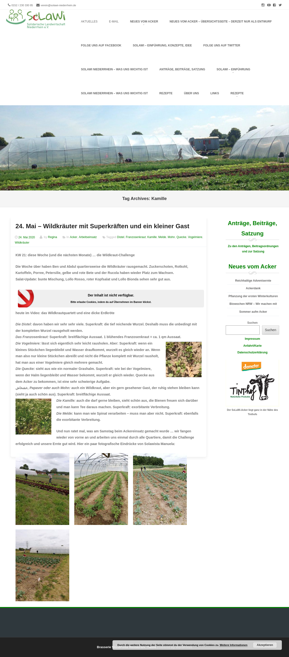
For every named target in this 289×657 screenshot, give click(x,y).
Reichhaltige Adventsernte (253, 280)
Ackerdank (253, 288)
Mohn (171, 237)
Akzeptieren (265, 645)
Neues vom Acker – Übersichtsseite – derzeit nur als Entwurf (221, 21)
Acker (73, 237)
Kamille (152, 237)
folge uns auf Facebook (101, 45)
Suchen (252, 322)
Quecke (181, 237)
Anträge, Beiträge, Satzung (182, 69)
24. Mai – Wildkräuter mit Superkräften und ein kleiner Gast (102, 226)
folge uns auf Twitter (221, 45)
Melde (162, 237)
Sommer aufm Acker (253, 311)
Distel (120, 237)
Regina (52, 237)
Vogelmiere (195, 237)
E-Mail (113, 21)
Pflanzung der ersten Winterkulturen (253, 296)
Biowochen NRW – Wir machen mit (253, 304)
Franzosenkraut (136, 237)
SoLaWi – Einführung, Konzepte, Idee (162, 45)
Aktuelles (89, 21)
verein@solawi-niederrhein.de (58, 5)
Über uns (191, 93)
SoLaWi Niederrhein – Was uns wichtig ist (114, 93)
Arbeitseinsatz (88, 237)
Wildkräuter (22, 242)
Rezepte (165, 93)
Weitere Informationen (233, 645)
